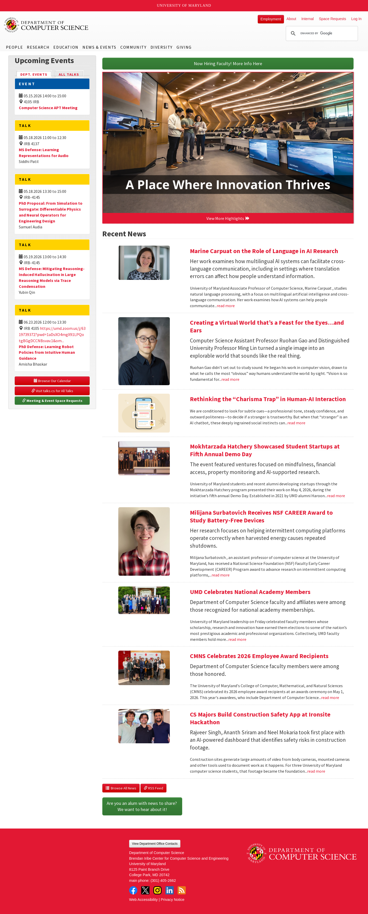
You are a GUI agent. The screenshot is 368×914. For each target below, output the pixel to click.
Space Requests (332, 19)
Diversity (161, 47)
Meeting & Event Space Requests (52, 400)
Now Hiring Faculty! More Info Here (228, 63)
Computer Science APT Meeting (48, 107)
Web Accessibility (143, 900)
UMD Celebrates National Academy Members (250, 592)
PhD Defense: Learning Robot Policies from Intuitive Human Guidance (47, 352)
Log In (356, 19)
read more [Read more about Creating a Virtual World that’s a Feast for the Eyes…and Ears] (230, 379)
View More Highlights (228, 218)
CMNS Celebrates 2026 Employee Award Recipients (259, 656)
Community (133, 47)
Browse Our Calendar (52, 380)
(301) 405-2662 (163, 880)
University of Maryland (184, 5)
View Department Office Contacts (155, 844)
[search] (321, 33)
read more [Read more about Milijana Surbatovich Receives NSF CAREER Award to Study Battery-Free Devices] (221, 574)
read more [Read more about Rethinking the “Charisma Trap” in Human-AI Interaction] (296, 422)
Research (38, 47)
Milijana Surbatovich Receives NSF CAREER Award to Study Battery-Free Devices (261, 516)
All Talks (69, 74)
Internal (307, 19)
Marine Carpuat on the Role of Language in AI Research (264, 251)
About (291, 19)
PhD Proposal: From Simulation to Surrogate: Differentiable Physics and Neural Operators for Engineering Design (50, 212)
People (14, 47)
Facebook (133, 890)
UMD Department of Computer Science (46, 25)
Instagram (157, 890)
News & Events (99, 47)
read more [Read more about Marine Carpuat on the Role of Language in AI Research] (226, 305)
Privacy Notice (173, 900)
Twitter (145, 890)
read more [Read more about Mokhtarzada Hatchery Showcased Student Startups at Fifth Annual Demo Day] (336, 495)
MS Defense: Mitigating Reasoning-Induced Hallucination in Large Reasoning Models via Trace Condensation (52, 277)
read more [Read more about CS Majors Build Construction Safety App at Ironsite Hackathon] (316, 771)
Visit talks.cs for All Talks (52, 391)
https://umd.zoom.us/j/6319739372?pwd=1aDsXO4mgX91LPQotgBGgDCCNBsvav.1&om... (52, 334)
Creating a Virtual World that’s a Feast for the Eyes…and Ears (267, 326)
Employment (271, 19)
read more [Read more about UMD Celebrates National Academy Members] (237, 639)
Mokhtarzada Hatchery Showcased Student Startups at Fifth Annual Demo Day (265, 450)
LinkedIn (169, 890)
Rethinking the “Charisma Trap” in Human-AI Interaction (268, 399)
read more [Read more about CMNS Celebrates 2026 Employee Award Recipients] (330, 697)
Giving (184, 47)
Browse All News (121, 788)
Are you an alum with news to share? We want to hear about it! (142, 806)
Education (65, 47)
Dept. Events (36, 74)
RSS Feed (153, 788)
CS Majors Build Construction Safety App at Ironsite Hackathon (260, 718)
